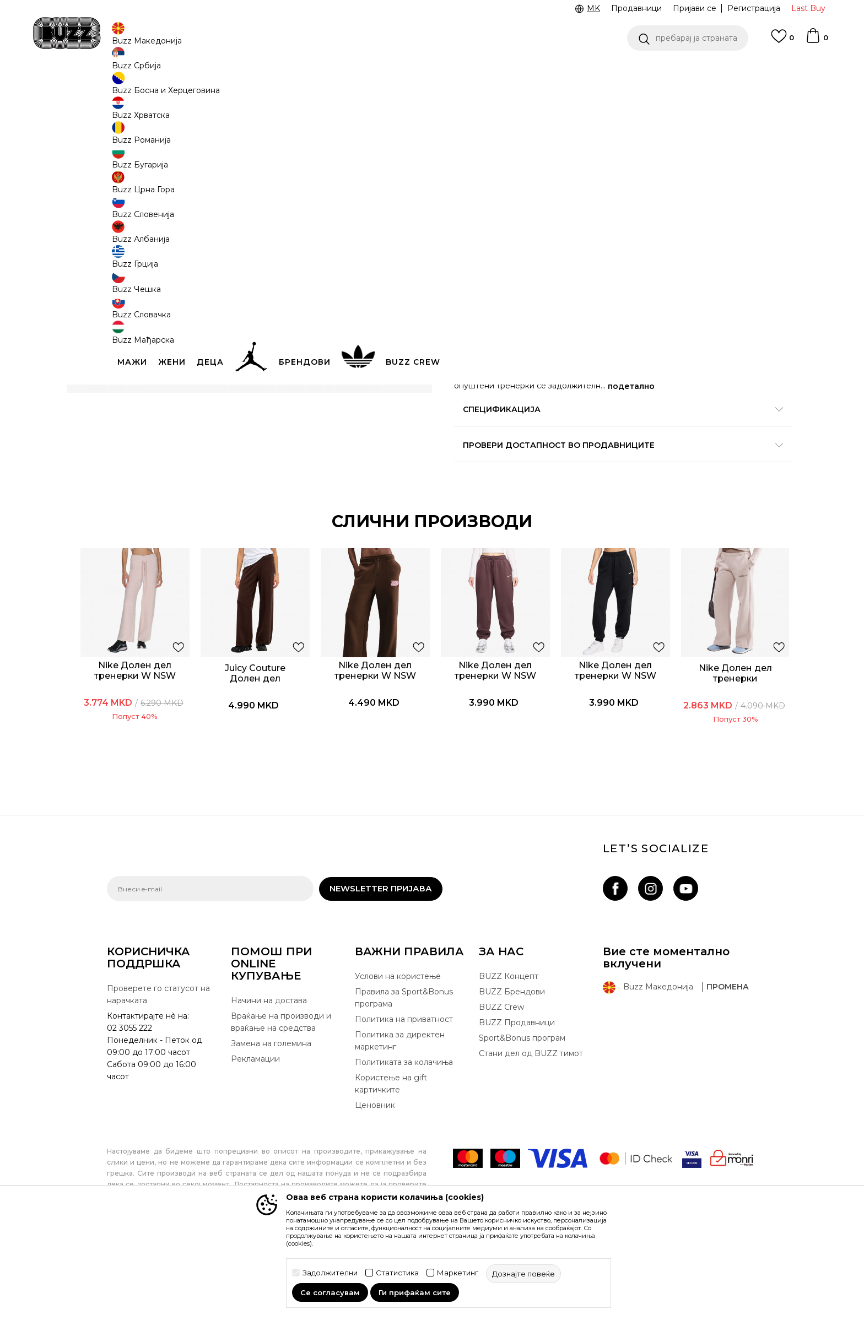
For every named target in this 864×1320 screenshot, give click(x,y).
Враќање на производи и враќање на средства (281, 1115)
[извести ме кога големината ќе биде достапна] (470, 252)
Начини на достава (269, 1094)
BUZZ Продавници (517, 1116)
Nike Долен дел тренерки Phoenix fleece (697, 751)
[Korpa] (816, 41)
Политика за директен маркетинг (400, 1134)
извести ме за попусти (712, 180)
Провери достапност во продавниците (597, 532)
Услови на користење (398, 1069)
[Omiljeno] (782, 41)
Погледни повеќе (756, 71)
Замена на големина (271, 1137)
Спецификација (597, 496)
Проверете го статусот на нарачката (158, 1087)
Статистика (397, 1273)
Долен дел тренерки (296, 88)
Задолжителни (330, 1273)
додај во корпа (524, 317)
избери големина (490, 233)
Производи (197, 88)
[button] (687, 38)
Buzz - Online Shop (138, 88)
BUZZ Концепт (508, 1069)
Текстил (238, 88)
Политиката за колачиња (404, 1155)
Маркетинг (457, 1273)
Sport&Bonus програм (522, 1131)
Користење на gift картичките (391, 1177)
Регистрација (753, 8)
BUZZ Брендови (512, 1085)
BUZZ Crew (501, 1100)
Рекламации (255, 1152)
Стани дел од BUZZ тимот (531, 1146)
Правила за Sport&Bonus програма (404, 1091)
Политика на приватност (404, 1112)
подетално (716, 473)
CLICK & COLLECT (349, 71)
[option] (168, 745)
